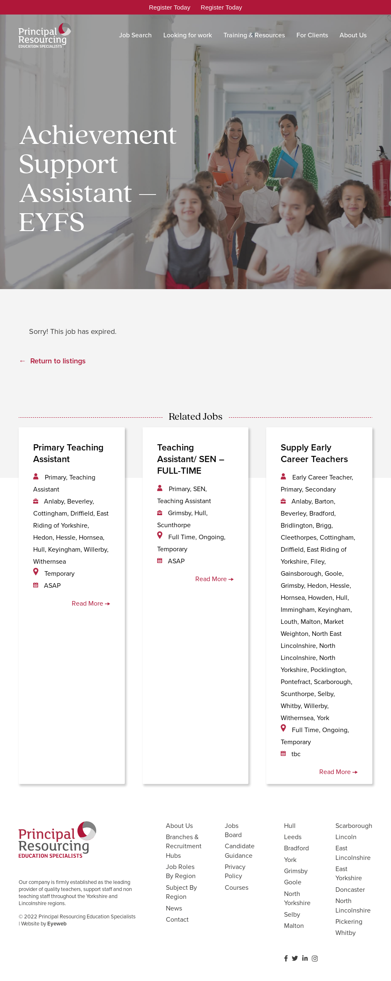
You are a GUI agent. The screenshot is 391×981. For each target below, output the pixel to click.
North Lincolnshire (353, 905)
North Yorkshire (297, 898)
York (290, 859)
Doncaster (350, 889)
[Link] (45, 35)
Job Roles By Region (181, 871)
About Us (179, 825)
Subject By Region (181, 892)
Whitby (345, 932)
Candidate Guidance (240, 850)
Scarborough (353, 825)
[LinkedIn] (305, 958)
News (174, 908)
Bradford (296, 848)
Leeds (292, 837)
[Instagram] (315, 958)
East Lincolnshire (353, 852)
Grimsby (296, 871)
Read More (91, 603)
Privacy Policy (235, 871)
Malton (294, 925)
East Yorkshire (348, 873)
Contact (177, 919)
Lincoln (346, 837)
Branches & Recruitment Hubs (184, 846)
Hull (290, 825)
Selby (292, 914)
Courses (236, 887)
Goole (292, 882)
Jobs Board (233, 830)
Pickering (348, 921)
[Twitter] (295, 958)
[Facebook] (286, 958)
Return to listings (58, 360)
